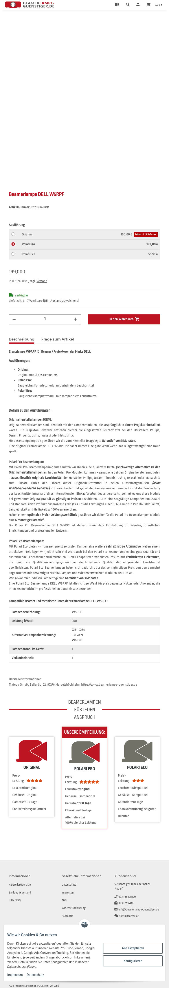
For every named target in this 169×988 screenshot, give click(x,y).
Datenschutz (39, 975)
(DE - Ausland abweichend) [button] (61, 301)
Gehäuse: (18, 795)
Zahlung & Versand (20, 893)
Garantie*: (19, 802)
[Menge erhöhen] (76, 320)
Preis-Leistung (18, 778)
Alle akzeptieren (129, 948)
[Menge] (45, 319)
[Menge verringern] (14, 320)
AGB (64, 900)
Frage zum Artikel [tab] (57, 340)
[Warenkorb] (154, 4)
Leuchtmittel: (19, 788)
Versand (42, 281)
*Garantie (67, 916)
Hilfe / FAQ (15, 900)
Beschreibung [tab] (21, 340)
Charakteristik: (19, 809)
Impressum (18, 975)
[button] (127, 4)
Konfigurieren (129, 961)
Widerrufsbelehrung (74, 908)
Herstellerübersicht (20, 885)
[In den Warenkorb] (12, 19)
